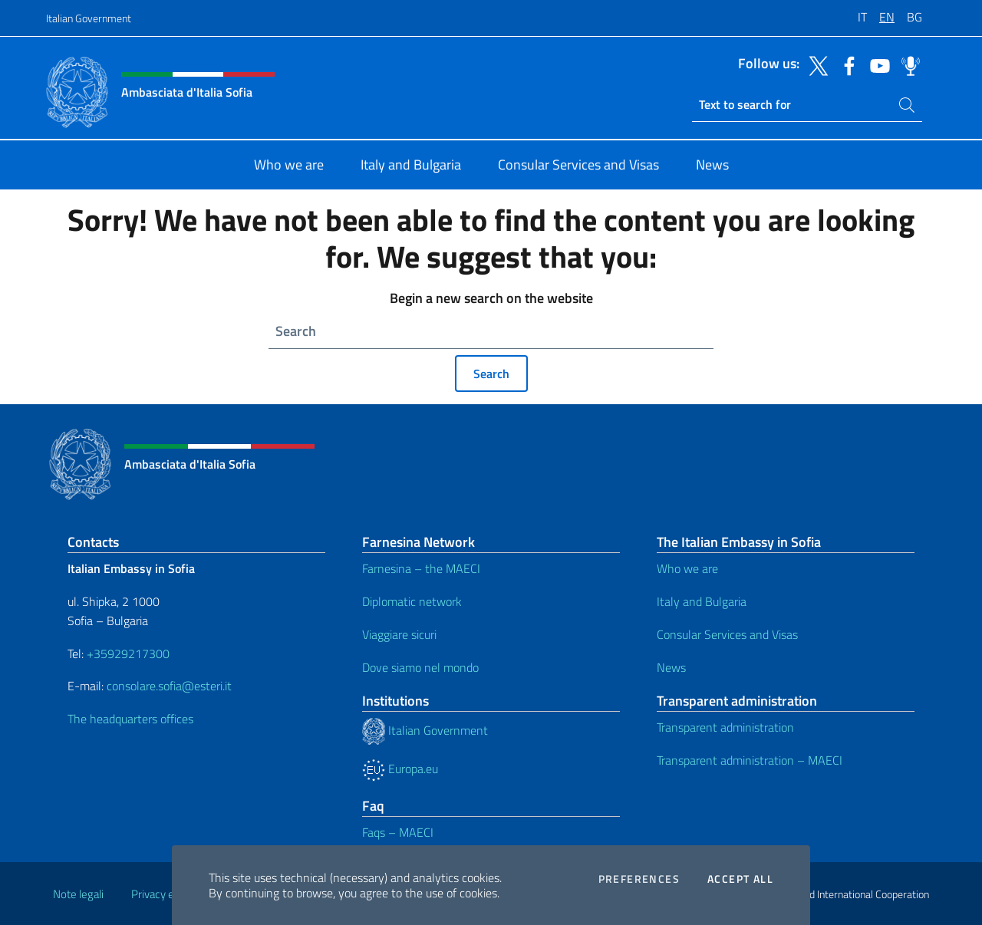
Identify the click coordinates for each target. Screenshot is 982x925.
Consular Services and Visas (727, 634)
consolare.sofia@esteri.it (169, 685)
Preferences (639, 879)
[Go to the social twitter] (814, 64)
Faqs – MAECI (397, 832)
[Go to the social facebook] (845, 64)
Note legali (78, 894)
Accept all (740, 879)
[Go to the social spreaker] (906, 64)
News (671, 667)
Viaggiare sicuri (399, 634)
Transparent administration (725, 727)
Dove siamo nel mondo (420, 667)
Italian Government (88, 18)
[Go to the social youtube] (876, 64)
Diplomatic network (412, 601)
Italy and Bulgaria (701, 601)
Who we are (687, 568)
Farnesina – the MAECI (421, 568)
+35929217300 (128, 653)
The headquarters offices (130, 718)
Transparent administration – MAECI (749, 760)
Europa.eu (400, 768)
